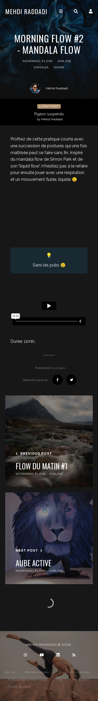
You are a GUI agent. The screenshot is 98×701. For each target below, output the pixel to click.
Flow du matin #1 (42, 466)
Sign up (9, 672)
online (64, 61)
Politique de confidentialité (27, 679)
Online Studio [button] (18, 687)
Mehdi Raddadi (26, 11)
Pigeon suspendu (50, 116)
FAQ (59, 679)
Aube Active (33, 563)
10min (59, 67)
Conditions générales (74, 672)
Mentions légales (37, 672)
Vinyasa (41, 67)
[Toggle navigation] (61, 11)
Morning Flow (38, 61)
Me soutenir (81, 679)
